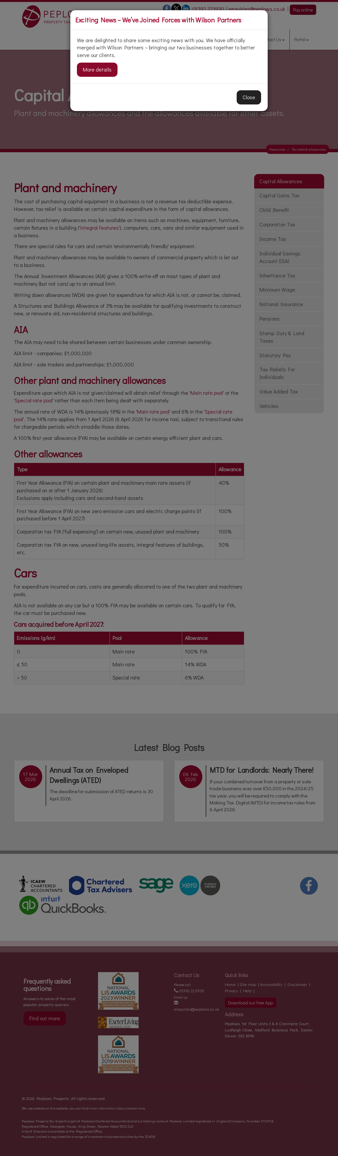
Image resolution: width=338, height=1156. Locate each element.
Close (249, 97)
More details (97, 69)
